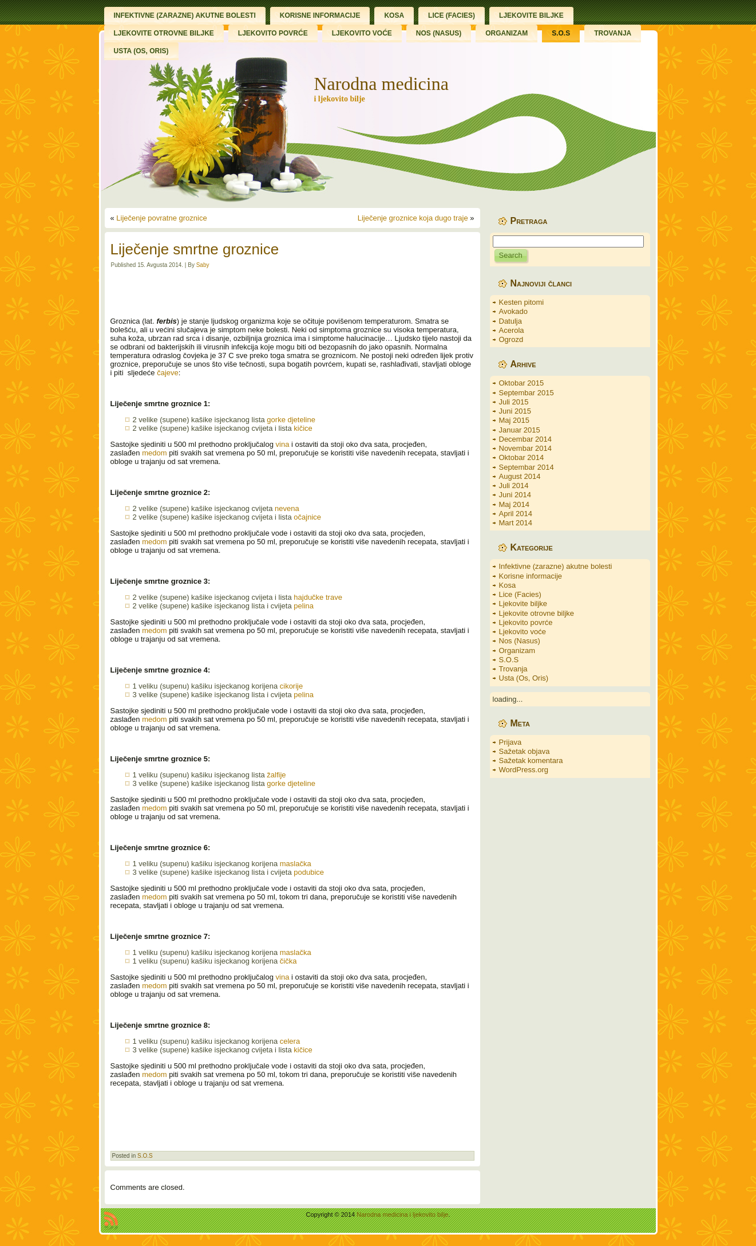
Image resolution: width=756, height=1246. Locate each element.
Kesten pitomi (521, 302)
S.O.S (145, 1156)
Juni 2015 (515, 411)
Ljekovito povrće (526, 622)
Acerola (511, 330)
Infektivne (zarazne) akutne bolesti (555, 566)
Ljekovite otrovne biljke (537, 613)
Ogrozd (511, 339)
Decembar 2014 (525, 439)
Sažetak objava (524, 751)
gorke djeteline (291, 419)
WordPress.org (523, 769)
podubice (309, 872)
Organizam (517, 650)
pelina (304, 606)
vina (283, 444)
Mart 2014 (516, 522)
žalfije (276, 775)
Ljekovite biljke (523, 603)
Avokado (513, 311)
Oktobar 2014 (521, 457)
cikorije (291, 686)
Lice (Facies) (520, 594)
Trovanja (513, 669)
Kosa (507, 585)
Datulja (510, 321)
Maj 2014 (514, 504)
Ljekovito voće (522, 631)
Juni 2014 (515, 494)
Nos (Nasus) (519, 640)
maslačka (295, 863)
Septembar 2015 (526, 392)
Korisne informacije (531, 576)
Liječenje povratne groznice (161, 218)
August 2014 (520, 476)
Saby (202, 265)
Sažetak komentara (531, 760)
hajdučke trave (318, 597)
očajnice (307, 517)
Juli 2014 (514, 485)
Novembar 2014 (525, 448)
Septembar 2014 (526, 467)
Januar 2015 (519, 430)
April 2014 (516, 513)
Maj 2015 (514, 420)
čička (288, 961)
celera (290, 1041)
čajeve (168, 372)
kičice (303, 428)
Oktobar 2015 (521, 383)
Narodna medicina (381, 83)
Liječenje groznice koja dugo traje (413, 218)
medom (154, 453)
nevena (287, 508)
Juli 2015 (514, 402)
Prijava (510, 742)
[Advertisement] (292, 293)
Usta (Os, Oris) (524, 678)
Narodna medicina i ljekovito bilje (402, 1214)
